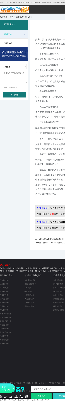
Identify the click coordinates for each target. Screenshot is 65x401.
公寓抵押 (28, 288)
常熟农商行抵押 (5, 314)
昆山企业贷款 (58, 306)
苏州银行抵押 (4, 303)
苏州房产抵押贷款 (33, 268)
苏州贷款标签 (5, 268)
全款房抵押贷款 (30, 280)
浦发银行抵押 (4, 299)
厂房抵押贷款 (29, 303)
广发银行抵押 (4, 310)
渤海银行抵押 (4, 336)
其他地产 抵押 (29, 306)
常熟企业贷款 (58, 295)
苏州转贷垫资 (58, 284)
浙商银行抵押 (4, 329)
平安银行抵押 (4, 295)
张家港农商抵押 (5, 321)
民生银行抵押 (4, 343)
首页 (11, 17)
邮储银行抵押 (4, 340)
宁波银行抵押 (4, 306)
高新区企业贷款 (58, 310)
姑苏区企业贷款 (58, 303)
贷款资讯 (19, 17)
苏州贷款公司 (40, 271)
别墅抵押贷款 (29, 295)
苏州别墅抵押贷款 (49, 268)
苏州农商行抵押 (5, 317)
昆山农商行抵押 (5, 332)
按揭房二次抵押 (30, 284)
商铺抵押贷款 (29, 299)
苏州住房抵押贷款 (7, 271)
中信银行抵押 (4, 325)
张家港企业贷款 (58, 299)
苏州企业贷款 (58, 291)
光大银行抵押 (4, 291)
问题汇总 (8, 43)
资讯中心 (28, 17)
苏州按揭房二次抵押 (24, 271)
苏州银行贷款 (18, 268)
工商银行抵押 (4, 280)
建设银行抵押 (4, 288)
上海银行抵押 (4, 284)
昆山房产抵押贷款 (55, 271)
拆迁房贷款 (28, 291)
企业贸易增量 (58, 280)
